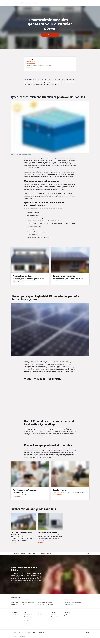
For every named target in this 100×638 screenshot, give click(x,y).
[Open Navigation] (7, 3)
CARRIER (23, 636)
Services (28, 2)
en (11, 553)
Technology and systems (26, 553)
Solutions (22, 2)
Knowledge (16, 553)
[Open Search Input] (88, 3)
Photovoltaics (36, 553)
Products (16, 2)
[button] (86, 553)
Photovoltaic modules (46, 553)
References (35, 2)
